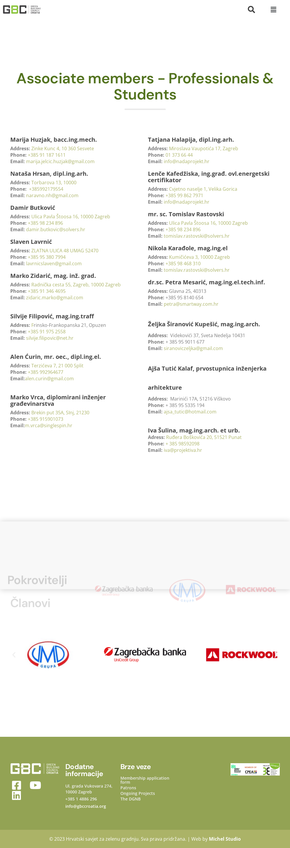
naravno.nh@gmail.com (53, 195)
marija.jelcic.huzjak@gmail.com (60, 161)
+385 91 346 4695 (47, 291)
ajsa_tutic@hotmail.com (190, 411)
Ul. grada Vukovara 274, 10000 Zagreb (88, 789)
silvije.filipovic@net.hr (50, 338)
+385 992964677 (45, 372)
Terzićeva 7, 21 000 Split (57, 365)
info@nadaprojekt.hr (186, 161)
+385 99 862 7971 (184, 195)
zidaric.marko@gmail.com (54, 297)
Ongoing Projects (137, 793)
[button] (273, 9)
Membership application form (144, 780)
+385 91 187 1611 (47, 155)
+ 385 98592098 (182, 443)
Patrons (128, 788)
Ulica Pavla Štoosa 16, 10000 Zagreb (70, 216)
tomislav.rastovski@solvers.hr (197, 236)
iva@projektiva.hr (183, 450)
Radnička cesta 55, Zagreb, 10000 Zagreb (76, 284)
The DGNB (130, 799)
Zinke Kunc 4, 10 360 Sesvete (62, 148)
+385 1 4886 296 (81, 799)
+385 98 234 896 (45, 223)
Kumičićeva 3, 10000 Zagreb (199, 257)
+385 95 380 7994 (47, 257)
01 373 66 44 (179, 155)
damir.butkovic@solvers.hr (55, 229)
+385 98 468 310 (183, 263)
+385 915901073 (45, 419)
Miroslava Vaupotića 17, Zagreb (203, 148)
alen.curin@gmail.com (49, 378)
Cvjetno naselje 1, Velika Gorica (203, 189)
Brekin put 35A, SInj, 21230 (60, 412)
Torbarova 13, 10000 (53, 182)
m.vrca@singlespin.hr (48, 425)
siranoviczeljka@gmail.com (193, 348)
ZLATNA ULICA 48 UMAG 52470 (64, 250)
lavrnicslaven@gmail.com (54, 263)
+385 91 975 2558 (47, 331)
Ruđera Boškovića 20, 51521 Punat (204, 437)
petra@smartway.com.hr (192, 304)
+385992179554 (46, 189)
